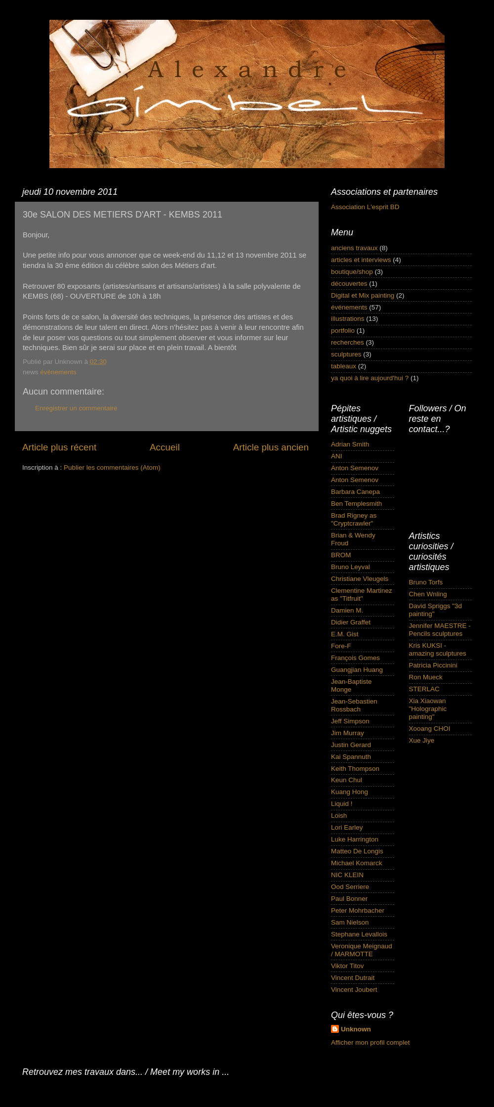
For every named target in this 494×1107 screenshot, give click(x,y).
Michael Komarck (356, 863)
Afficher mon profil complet (370, 1042)
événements (58, 372)
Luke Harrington (354, 839)
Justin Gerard (351, 745)
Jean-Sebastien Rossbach (354, 705)
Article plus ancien (271, 447)
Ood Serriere (350, 886)
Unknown (356, 1029)
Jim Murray (347, 733)
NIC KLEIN (347, 875)
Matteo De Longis (357, 851)
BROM (341, 555)
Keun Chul (346, 780)
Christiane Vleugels (359, 578)
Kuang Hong (349, 792)
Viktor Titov (347, 966)
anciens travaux (354, 248)
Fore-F (341, 646)
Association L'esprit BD (365, 207)
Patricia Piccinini (433, 665)
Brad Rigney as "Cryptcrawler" (353, 519)
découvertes (349, 283)
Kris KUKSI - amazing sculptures (437, 649)
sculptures (346, 354)
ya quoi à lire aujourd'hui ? (370, 378)
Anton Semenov (354, 468)
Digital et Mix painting (362, 295)
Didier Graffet (350, 622)
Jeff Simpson (350, 721)
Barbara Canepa (355, 491)
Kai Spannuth (351, 756)
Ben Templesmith (356, 503)
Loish (339, 815)
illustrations (348, 318)
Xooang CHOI (430, 728)
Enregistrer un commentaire (76, 408)
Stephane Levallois (359, 934)
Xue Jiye (422, 740)
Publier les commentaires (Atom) (112, 467)
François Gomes (355, 658)
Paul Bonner (349, 898)
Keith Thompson (355, 768)
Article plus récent (59, 447)
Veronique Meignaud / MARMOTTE (361, 950)
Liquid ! (342, 803)
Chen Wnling (428, 594)
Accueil (165, 447)
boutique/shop (352, 271)
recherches (347, 342)
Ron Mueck (426, 677)
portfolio (343, 330)
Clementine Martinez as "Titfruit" (361, 594)
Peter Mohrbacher (357, 910)
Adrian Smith (350, 444)
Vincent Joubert (354, 989)
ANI (336, 456)
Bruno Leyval (350, 567)
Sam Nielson (350, 922)
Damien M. (347, 610)
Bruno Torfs (426, 582)
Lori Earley (347, 827)
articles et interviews (361, 260)
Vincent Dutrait (352, 977)
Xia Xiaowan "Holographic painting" (428, 708)
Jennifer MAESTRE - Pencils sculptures (440, 629)
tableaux (343, 366)
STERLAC (424, 689)
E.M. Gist (345, 634)
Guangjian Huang (357, 669)
